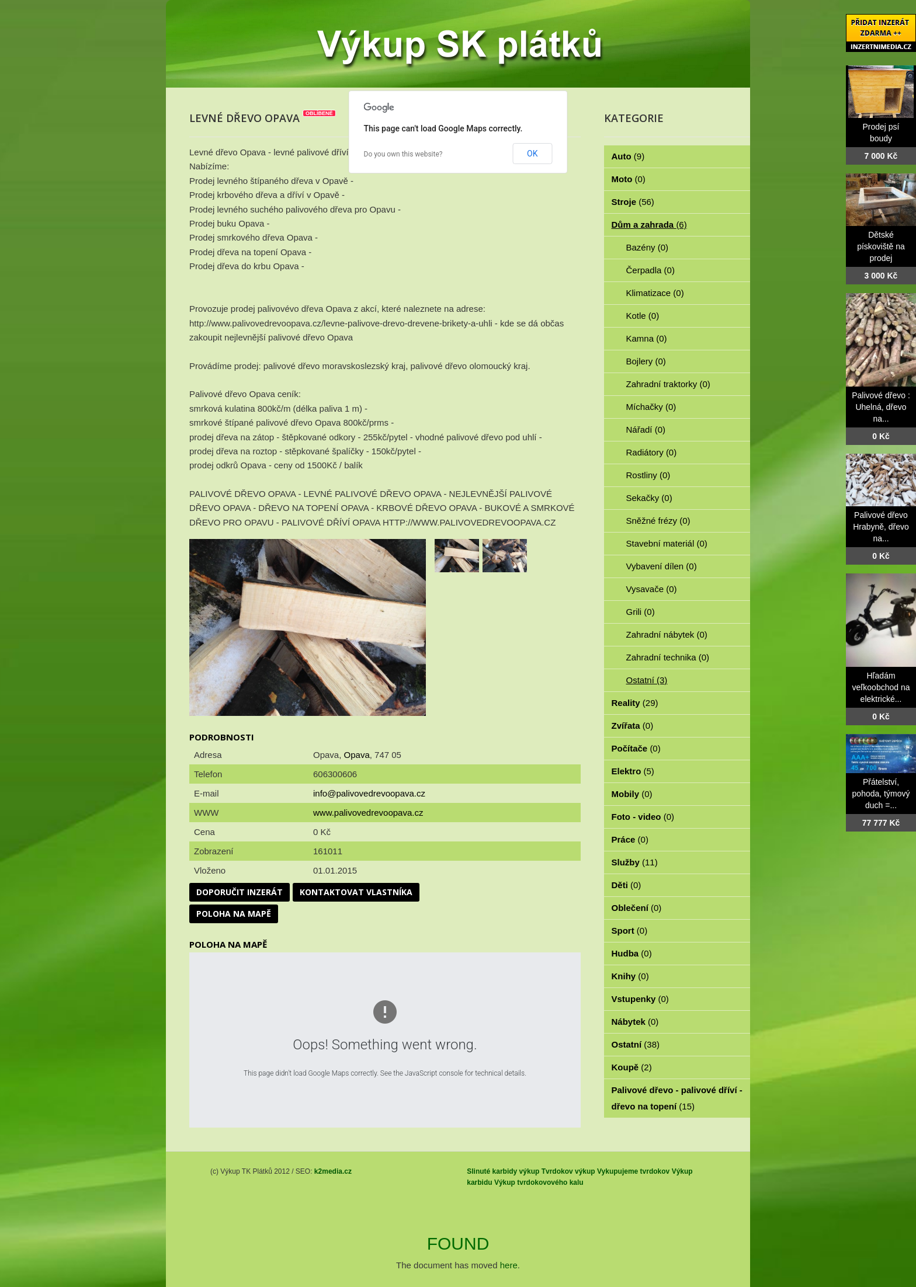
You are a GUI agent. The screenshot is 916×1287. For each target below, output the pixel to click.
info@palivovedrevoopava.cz (369, 793)
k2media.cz (333, 1171)
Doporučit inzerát (239, 892)
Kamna (646, 338)
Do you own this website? (403, 154)
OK (532, 153)
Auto (628, 156)
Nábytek (635, 1022)
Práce (630, 839)
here (509, 1265)
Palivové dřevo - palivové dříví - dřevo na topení (677, 1098)
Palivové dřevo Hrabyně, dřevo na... (881, 526)
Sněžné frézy (658, 521)
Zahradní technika (668, 657)
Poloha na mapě (233, 913)
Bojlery (646, 361)
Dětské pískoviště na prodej (881, 246)
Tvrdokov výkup (568, 1171)
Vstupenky (640, 999)
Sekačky (649, 498)
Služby (635, 862)
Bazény (647, 247)
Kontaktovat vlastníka (356, 892)
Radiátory (651, 452)
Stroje (633, 202)
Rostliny (648, 475)
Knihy (630, 976)
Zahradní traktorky (668, 384)
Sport (630, 930)
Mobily (632, 794)
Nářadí (646, 429)
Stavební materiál (666, 543)
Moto (629, 179)
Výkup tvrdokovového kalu (539, 1182)
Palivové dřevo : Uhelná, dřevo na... (881, 407)
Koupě (632, 1067)
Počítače (636, 748)
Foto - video (643, 817)
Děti (626, 885)
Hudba (632, 953)
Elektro (633, 771)
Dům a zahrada (649, 224)
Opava (357, 755)
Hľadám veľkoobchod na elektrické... (881, 687)
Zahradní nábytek (666, 634)
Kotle (643, 316)
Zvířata (633, 726)
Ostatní (647, 680)
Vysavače (651, 589)
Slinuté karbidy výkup (503, 1171)
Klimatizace (655, 293)
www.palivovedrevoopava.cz (368, 813)
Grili (640, 612)
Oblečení (637, 908)
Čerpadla (650, 270)
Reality (635, 703)
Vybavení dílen (661, 566)
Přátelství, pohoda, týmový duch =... (881, 793)
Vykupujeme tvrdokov (633, 1171)
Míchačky (651, 407)
